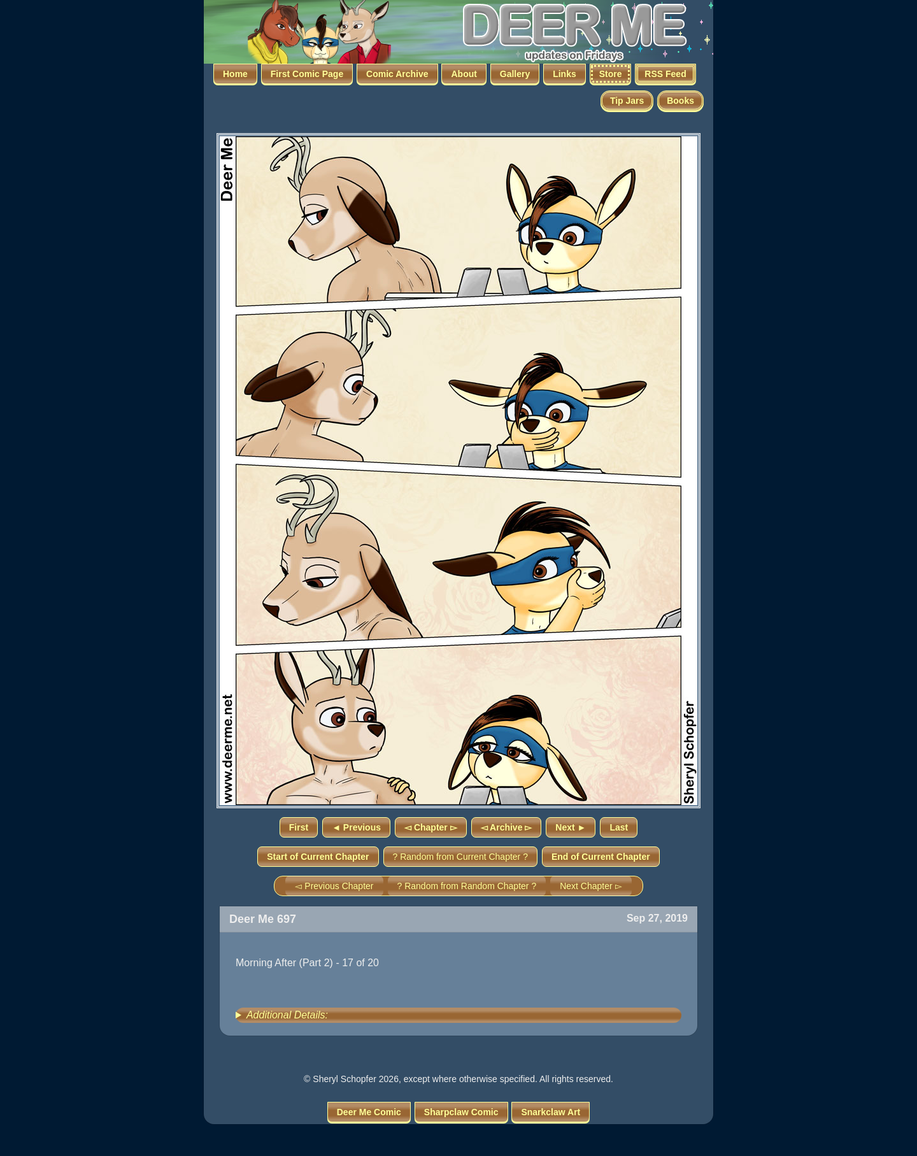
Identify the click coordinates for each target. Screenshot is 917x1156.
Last (618, 827)
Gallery (515, 74)
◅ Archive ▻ (506, 827)
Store (610, 74)
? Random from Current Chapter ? (460, 857)
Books (680, 101)
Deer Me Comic (369, 1112)
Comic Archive (397, 74)
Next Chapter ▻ (591, 886)
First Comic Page (307, 74)
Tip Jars (627, 101)
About (463, 74)
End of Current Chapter (600, 857)
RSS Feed (665, 74)
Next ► (570, 827)
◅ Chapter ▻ (430, 827)
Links (564, 74)
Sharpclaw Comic (461, 1112)
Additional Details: (287, 1015)
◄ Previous (356, 827)
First (298, 827)
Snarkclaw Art (550, 1112)
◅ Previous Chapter (334, 886)
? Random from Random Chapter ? (467, 886)
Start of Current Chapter (318, 857)
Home (235, 74)
